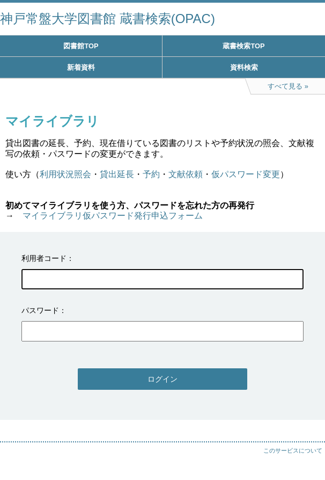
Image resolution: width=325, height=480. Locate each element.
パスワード (40, 310)
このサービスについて (292, 450)
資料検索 (244, 67)
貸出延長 (117, 174)
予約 (151, 174)
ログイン (162, 379)
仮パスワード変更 (245, 174)
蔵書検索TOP (243, 46)
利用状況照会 (65, 174)
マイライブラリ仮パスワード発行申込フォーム (113, 215)
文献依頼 (185, 174)
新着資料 (81, 67)
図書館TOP (80, 46)
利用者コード (44, 258)
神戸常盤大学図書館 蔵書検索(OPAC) (107, 18)
